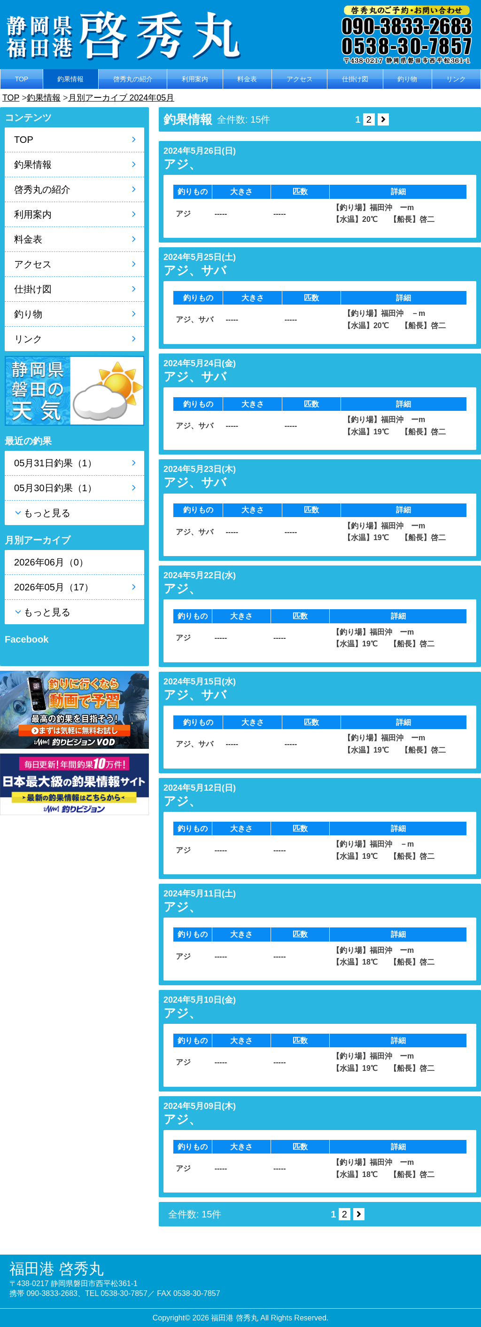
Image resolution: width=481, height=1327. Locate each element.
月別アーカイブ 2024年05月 (121, 97)
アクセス (300, 79)
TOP (22, 79)
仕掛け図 (355, 79)
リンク (456, 79)
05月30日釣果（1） (55, 488)
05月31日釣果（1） (55, 463)
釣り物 (407, 79)
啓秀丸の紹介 (133, 79)
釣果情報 (70, 79)
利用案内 (195, 79)
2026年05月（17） (53, 587)
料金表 (247, 79)
